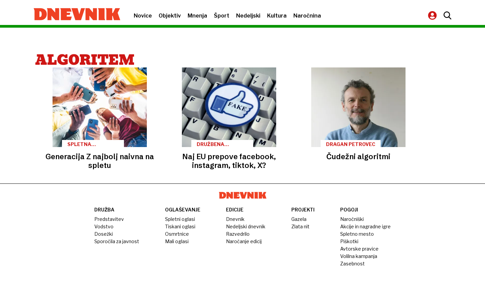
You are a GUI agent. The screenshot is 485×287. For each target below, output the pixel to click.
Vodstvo (104, 226)
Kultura (277, 15)
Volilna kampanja (358, 256)
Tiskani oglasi (180, 226)
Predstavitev (109, 219)
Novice (143, 15)
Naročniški (352, 219)
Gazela (298, 219)
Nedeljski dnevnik (245, 226)
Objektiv (170, 15)
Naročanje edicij (244, 241)
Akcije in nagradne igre (365, 226)
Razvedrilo (238, 234)
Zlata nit (300, 226)
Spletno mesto (357, 234)
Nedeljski (248, 15)
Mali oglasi (177, 241)
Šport (221, 15)
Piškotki (349, 241)
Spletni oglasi (180, 219)
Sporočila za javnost (116, 241)
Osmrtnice (177, 234)
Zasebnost (352, 263)
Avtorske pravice (359, 249)
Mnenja (197, 15)
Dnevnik (235, 219)
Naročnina (307, 15)
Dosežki (103, 234)
